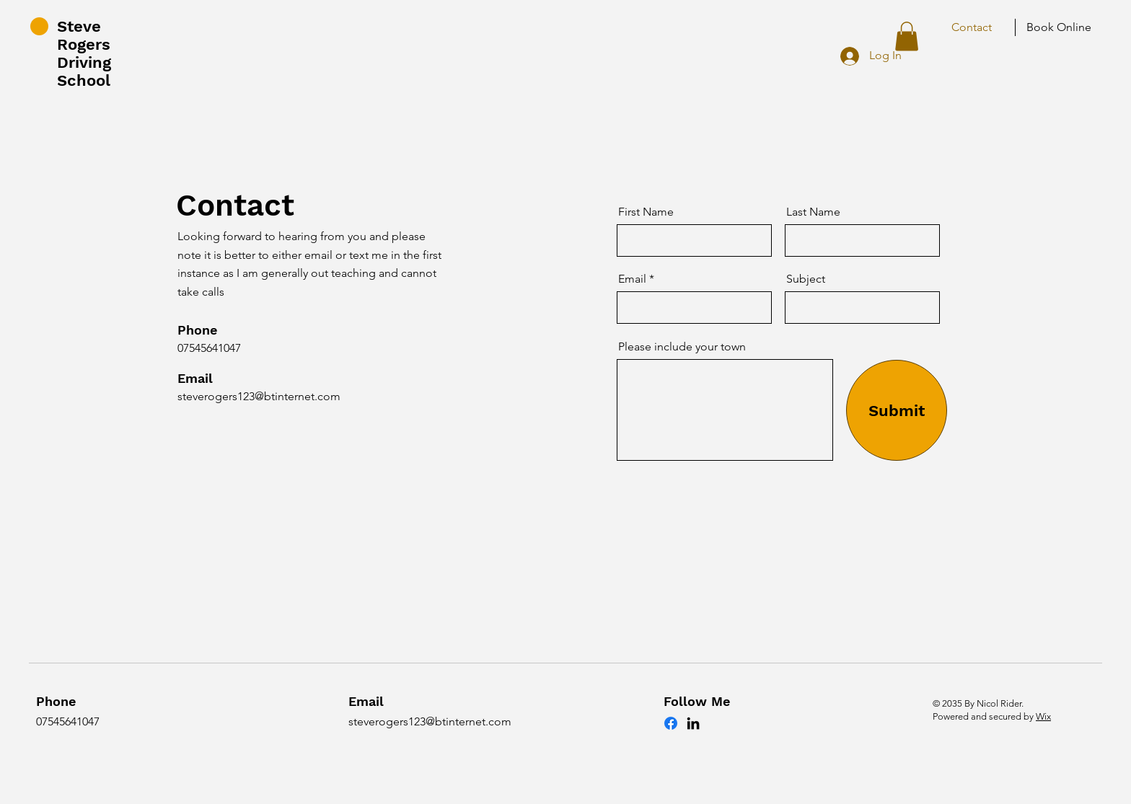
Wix (1043, 716)
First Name (646, 212)
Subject (805, 279)
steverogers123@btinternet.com (258, 396)
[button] (906, 36)
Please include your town (682, 347)
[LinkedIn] (693, 723)
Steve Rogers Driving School (84, 53)
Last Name (813, 212)
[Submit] (896, 410)
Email (632, 279)
